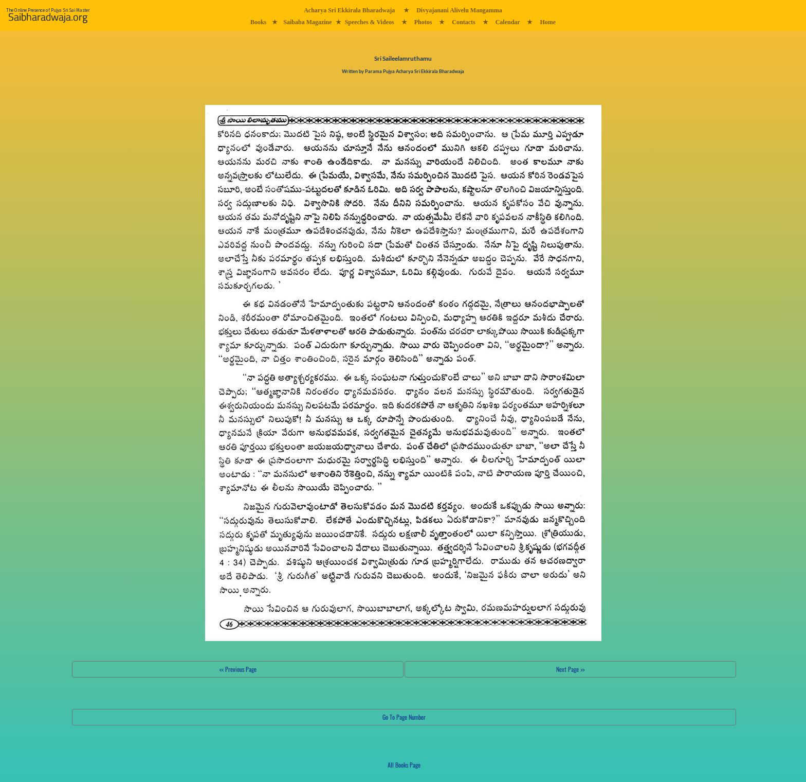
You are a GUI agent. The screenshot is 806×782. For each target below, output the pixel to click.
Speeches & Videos (369, 22)
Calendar (508, 22)
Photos (423, 22)
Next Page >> (570, 669)
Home (548, 22)
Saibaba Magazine (307, 22)
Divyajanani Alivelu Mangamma (459, 10)
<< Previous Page (238, 669)
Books (258, 22)
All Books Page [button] (404, 764)
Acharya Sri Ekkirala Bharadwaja (349, 10)
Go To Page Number (404, 717)
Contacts (463, 22)
